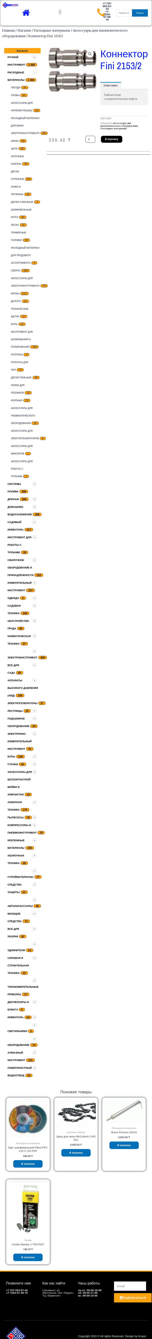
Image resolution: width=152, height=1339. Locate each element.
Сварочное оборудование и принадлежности (20, 568)
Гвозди (15, 87)
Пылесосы (16, 817)
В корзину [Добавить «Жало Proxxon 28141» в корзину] (124, 1145)
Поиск (140, 12)
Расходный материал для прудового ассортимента (25, 255)
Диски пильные (21, 377)
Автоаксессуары (20, 906)
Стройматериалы (20, 876)
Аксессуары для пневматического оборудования (23, 416)
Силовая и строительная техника (18, 966)
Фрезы (15, 293)
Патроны (17, 354)
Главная (8, 30)
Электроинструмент (22, 657)
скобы (15, 95)
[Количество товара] (90, 139)
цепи (14, 148)
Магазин (24, 30)
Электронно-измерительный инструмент (20, 741)
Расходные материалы (52, 30)
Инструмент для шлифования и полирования (22, 339)
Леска (15, 225)
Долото (16, 301)
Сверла (15, 270)
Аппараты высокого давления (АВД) (23, 688)
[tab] (110, 85)
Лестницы (15, 710)
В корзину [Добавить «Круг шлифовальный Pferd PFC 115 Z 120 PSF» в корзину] (28, 1163)
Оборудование (18, 1044)
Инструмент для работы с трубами (19, 545)
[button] (60, 12)
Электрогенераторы (22, 703)
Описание (111, 85)
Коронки (16, 400)
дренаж (13, 499)
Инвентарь (16, 1017)
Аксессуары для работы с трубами (22, 469)
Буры (14, 324)
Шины (15, 141)
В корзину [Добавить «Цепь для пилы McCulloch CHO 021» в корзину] (76, 1152)
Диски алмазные (22, 202)
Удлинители (16, 950)
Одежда (13, 598)
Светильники (17, 1031)
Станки (13, 764)
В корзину (111, 139)
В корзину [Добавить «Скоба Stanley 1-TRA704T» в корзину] (28, 1257)
